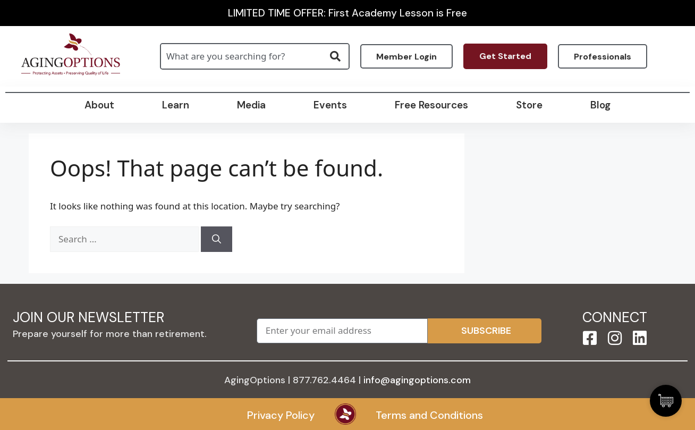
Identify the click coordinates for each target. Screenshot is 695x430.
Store (529, 105)
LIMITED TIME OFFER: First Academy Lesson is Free (347, 13)
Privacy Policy (281, 415)
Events (330, 105)
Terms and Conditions (429, 415)
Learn (175, 105)
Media (251, 105)
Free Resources (431, 105)
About (99, 105)
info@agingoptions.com (417, 380)
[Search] (216, 239)
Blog (600, 105)
